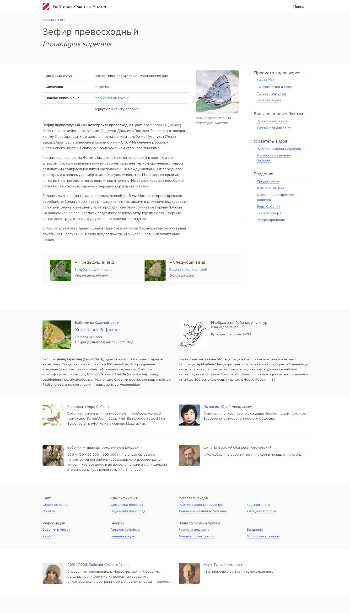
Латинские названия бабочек (203, 511)
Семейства (265, 80)
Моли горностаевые (263, 536)
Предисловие (268, 181)
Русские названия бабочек (279, 149)
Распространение (271, 220)
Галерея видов (269, 100)
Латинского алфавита (274, 128)
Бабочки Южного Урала (74, 6)
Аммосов (211, 406)
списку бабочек (127, 109)
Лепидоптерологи (261, 511)
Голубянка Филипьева (93, 269)
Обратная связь (55, 505)
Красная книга (54, 20)
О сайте (49, 511)
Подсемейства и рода (274, 87)
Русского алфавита (272, 121)
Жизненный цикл (270, 188)
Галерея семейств (271, 93)
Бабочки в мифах (56, 530)
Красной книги (105, 98)
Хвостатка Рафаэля (96, 330)
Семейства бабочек (127, 505)
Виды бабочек (268, 206)
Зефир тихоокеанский (188, 269)
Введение (255, 530)
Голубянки (102, 87)
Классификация (269, 213)
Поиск (298, 6)
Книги (47, 536)
